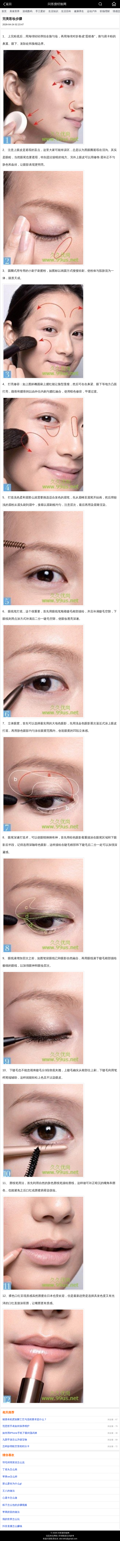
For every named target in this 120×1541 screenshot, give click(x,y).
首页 (4, 11)
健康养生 (79, 11)
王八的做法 (8, 1490)
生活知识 (53, 11)
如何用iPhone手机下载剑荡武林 (19, 1432)
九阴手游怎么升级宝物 (14, 1439)
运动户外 (92, 11)
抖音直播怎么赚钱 (12, 1526)
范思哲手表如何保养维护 (15, 1426)
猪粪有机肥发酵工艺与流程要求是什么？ (24, 1419)
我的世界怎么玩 (11, 1519)
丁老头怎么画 (9, 1469)
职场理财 (105, 11)
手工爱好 (40, 11)
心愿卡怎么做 (9, 1497)
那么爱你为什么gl (12, 1483)
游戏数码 (27, 11)
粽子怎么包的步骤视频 (14, 1505)
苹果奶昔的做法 (11, 1512)
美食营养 (14, 11)
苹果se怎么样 (9, 1476)
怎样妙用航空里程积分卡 (15, 1446)
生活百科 (66, 11)
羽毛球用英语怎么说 (13, 1462)
